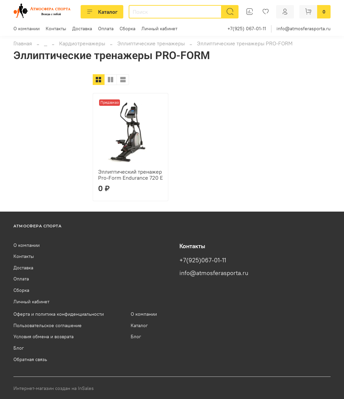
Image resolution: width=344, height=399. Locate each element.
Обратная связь (30, 359)
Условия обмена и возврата (43, 337)
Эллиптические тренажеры (151, 43)
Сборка (127, 29)
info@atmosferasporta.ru (303, 29)
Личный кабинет (159, 29)
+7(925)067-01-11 (202, 260)
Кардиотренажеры (82, 43)
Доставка (82, 29)
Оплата (106, 29)
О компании (26, 29)
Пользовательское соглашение (47, 325)
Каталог (102, 11)
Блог (18, 348)
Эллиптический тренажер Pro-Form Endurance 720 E (130, 174)
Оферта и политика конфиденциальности (58, 314)
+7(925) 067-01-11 (246, 29)
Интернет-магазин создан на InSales (53, 388)
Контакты (56, 29)
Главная (22, 43)
